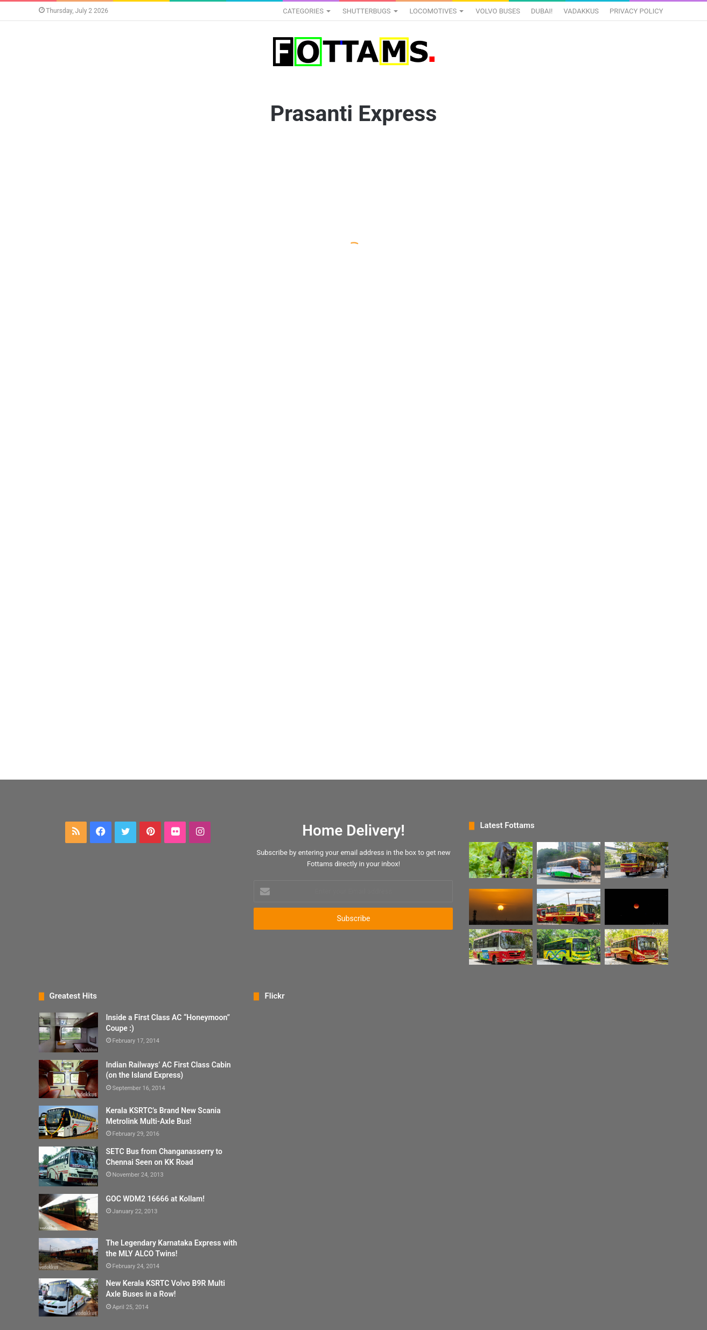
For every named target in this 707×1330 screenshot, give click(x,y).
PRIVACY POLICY (636, 11)
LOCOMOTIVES (433, 11)
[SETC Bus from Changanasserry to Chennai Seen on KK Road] (68, 1166)
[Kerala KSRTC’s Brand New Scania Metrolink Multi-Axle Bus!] (68, 1122)
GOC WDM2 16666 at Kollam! (155, 1198)
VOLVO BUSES (497, 11)
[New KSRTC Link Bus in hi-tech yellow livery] (568, 947)
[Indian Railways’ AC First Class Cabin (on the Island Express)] (68, 1079)
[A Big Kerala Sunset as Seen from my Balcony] (501, 907)
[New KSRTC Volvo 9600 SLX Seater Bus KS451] (568, 863)
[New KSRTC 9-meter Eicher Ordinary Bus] (501, 947)
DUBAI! (541, 11)
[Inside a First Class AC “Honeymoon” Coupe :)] (68, 1032)
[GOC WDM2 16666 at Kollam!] (68, 1212)
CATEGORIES (303, 11)
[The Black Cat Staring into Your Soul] (501, 860)
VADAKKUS (581, 11)
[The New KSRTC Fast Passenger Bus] (636, 947)
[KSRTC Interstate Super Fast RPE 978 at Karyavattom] (636, 860)
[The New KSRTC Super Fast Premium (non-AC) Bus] (568, 907)
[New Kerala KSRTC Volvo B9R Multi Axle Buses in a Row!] (68, 1297)
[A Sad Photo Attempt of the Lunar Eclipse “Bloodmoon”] (636, 907)
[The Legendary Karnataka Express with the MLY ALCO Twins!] (68, 1254)
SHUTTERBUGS (366, 11)
